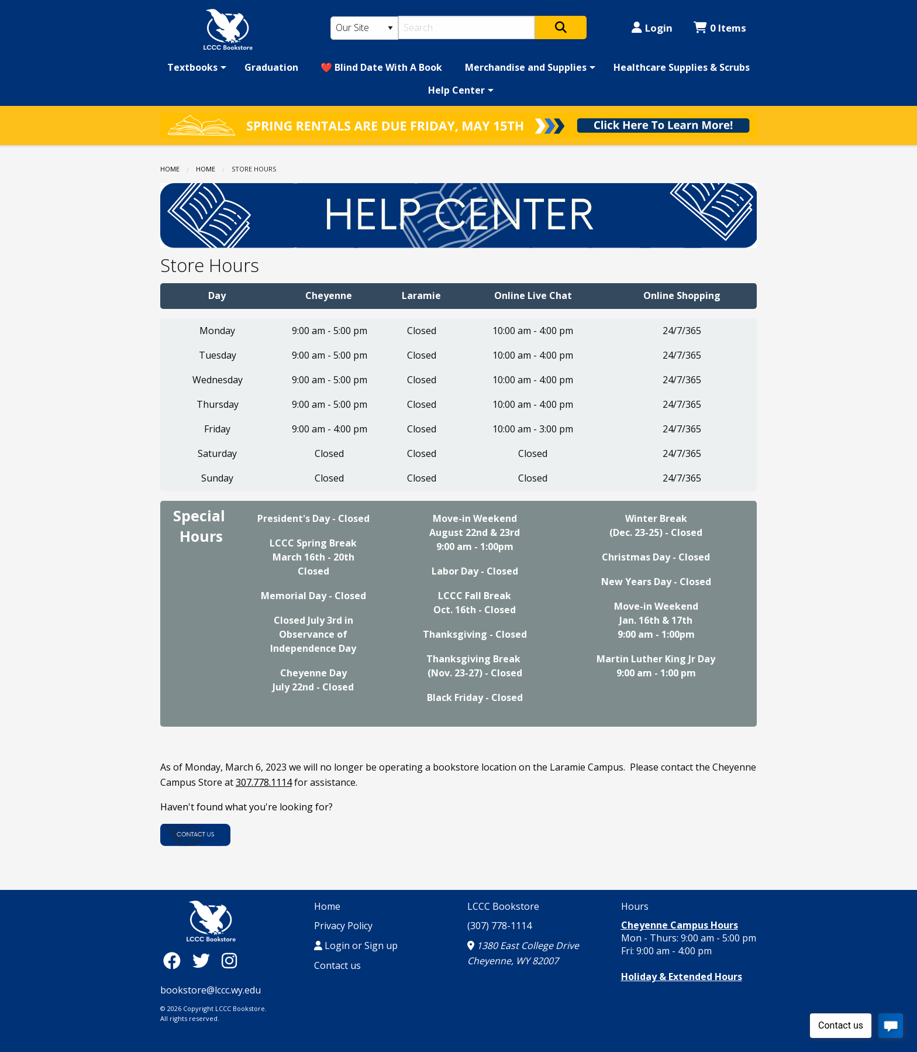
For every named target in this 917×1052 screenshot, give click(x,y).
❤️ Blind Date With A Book (381, 67)
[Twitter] (204, 960)
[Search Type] (364, 28)
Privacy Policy (343, 925)
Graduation (271, 67)
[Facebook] (175, 960)
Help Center (456, 90)
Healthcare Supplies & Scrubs (681, 67)
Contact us (337, 965)
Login (652, 28)
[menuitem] (195, 67)
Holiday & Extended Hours (681, 976)
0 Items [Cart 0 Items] (720, 28)
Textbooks (192, 67)
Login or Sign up (356, 945)
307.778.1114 (264, 782)
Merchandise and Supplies (526, 67)
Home (170, 168)
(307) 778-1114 (499, 925)
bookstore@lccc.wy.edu (210, 990)
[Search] (467, 27)
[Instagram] (229, 960)
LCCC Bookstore (503, 906)
